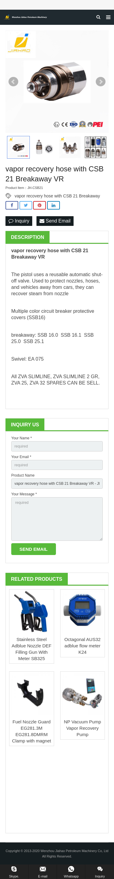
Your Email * (21, 457)
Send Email (55, 220)
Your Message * (24, 494)
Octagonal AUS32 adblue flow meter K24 (82, 646)
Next (100, 82)
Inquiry (19, 220)
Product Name (23, 475)
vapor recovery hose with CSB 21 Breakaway (57, 195)
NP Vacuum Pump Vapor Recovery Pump (82, 728)
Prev (13, 82)
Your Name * (21, 438)
